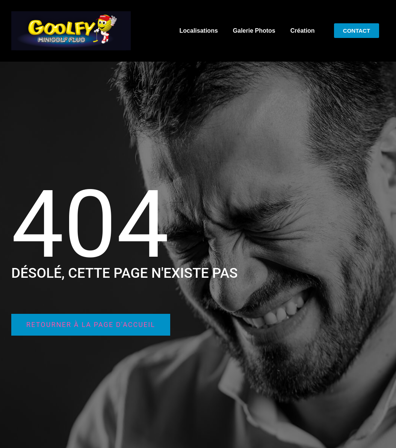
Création (302, 30)
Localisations (199, 30)
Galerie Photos (254, 30)
